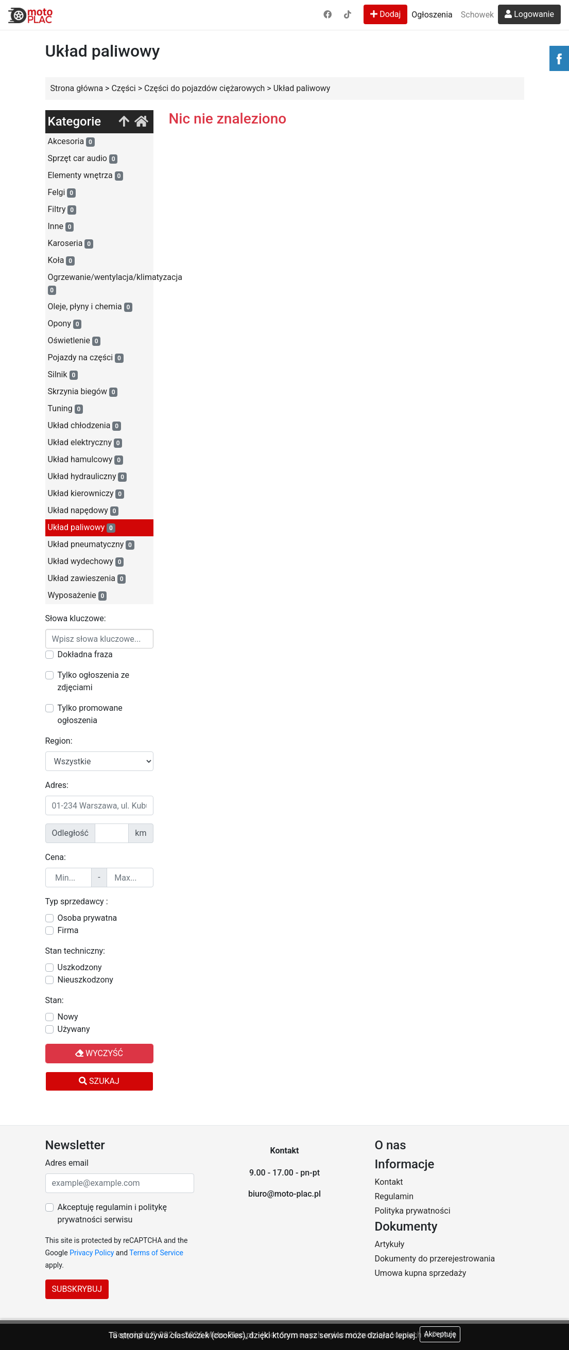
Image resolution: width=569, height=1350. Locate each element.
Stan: (54, 1000)
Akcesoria (71, 141)
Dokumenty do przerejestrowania (434, 1259)
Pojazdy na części (86, 358)
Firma (68, 930)
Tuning (65, 409)
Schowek (477, 15)
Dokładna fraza (85, 654)
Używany (74, 1029)
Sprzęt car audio (83, 158)
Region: (59, 741)
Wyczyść (99, 1053)
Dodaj (385, 14)
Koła (61, 260)
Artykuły (389, 1244)
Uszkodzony (80, 967)
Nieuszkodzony (85, 980)
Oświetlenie (74, 341)
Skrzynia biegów (83, 392)
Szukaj (99, 1081)
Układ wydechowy (86, 561)
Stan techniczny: (75, 951)
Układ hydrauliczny (87, 476)
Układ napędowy (83, 510)
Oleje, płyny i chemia (90, 307)
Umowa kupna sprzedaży (420, 1273)
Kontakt (388, 1182)
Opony (65, 324)
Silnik (63, 375)
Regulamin (393, 1196)
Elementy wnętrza (86, 175)
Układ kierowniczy (86, 493)
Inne (61, 226)
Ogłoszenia (431, 15)
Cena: (55, 857)
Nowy (68, 1017)
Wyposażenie (77, 595)
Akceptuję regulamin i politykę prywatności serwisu (112, 1213)
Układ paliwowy (81, 527)
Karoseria (70, 243)
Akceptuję (440, 1334)
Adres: (56, 785)
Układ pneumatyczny (91, 544)
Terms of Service (156, 1253)
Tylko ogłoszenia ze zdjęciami (93, 681)
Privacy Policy (92, 1253)
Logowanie (529, 14)
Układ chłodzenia (84, 425)
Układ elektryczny (85, 442)
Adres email (67, 1163)
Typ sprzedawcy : (76, 901)
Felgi (62, 192)
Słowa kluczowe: (75, 618)
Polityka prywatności (412, 1211)
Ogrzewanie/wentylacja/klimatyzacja (100, 283)
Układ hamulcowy (85, 459)
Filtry (62, 209)
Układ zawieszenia (87, 578)
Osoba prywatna (87, 918)
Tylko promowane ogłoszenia (90, 714)
